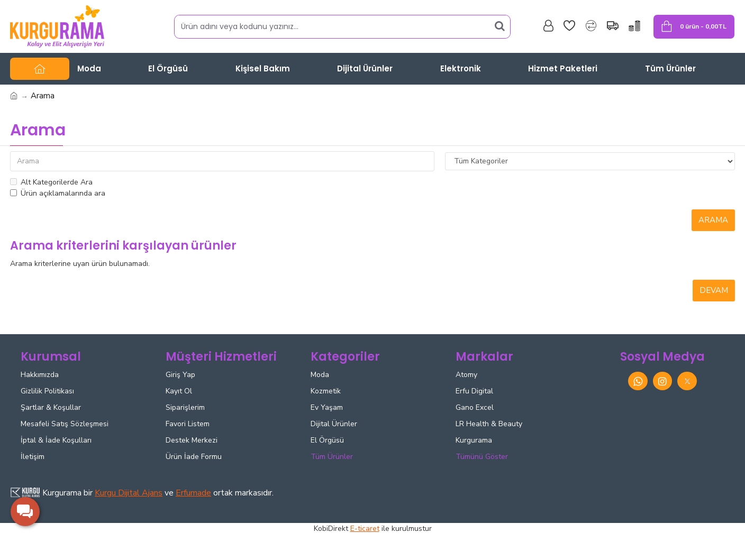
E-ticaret (364, 528)
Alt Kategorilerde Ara (51, 182)
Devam (713, 290)
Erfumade (193, 493)
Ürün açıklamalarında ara (57, 193)
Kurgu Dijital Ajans (128, 493)
